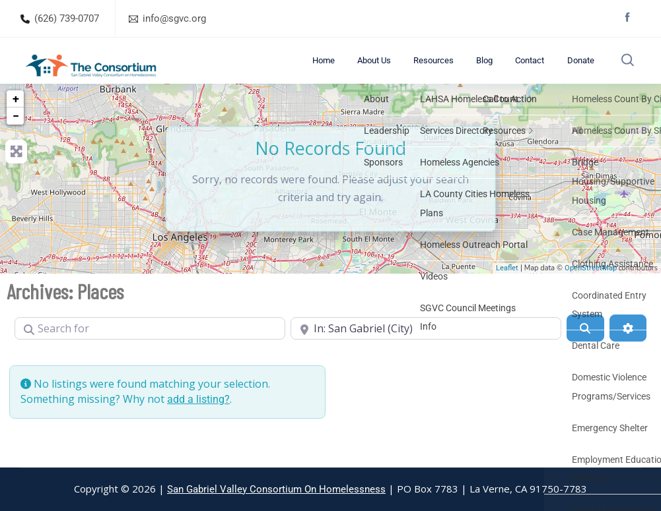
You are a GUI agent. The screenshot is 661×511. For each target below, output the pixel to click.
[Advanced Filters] (627, 346)
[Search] (585, 346)
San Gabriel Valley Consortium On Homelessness (276, 489)
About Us (409, 70)
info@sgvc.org (174, 18)
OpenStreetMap (591, 286)
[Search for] (150, 346)
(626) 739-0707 (66, 18)
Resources (459, 70)
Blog (501, 70)
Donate (578, 70)
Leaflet (507, 286)
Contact (536, 70)
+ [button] (16, 117)
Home (368, 70)
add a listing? (198, 417)
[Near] (426, 346)
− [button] (16, 134)
